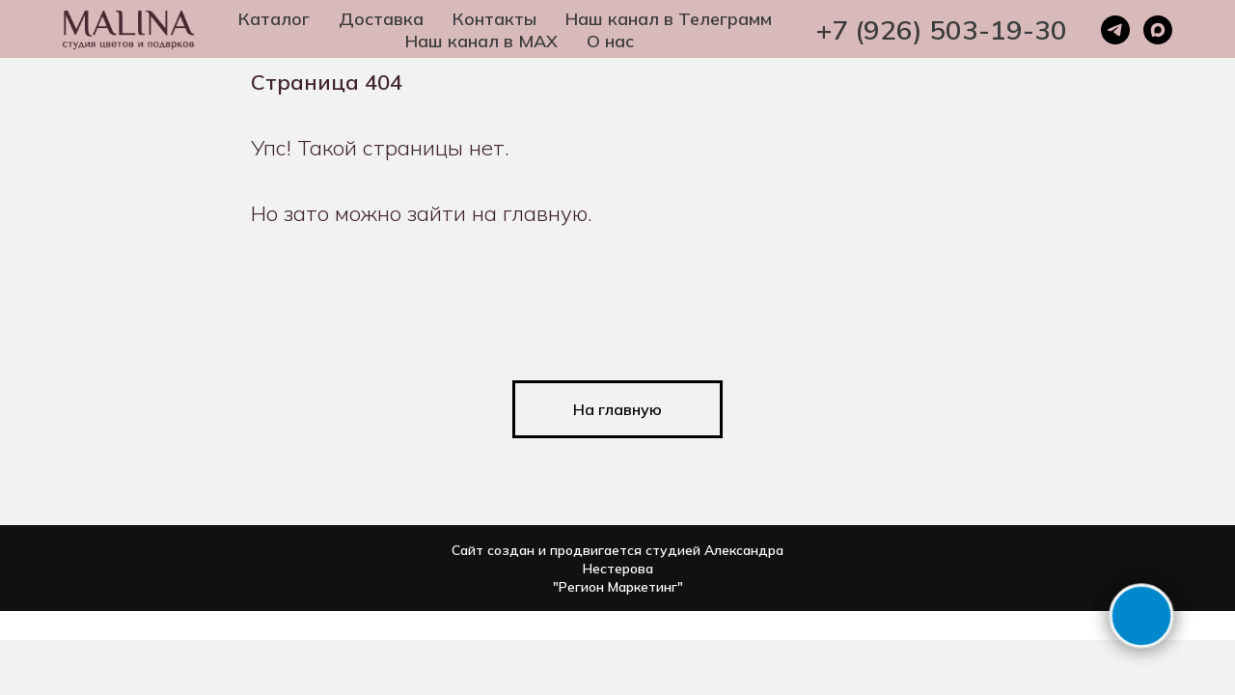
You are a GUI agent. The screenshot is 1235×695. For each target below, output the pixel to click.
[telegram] (1115, 29)
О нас (610, 41)
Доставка (381, 19)
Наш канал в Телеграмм (668, 19)
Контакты (494, 19)
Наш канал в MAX (481, 41)
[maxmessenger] (1157, 29)
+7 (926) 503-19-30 (941, 29)
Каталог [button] (274, 19)
